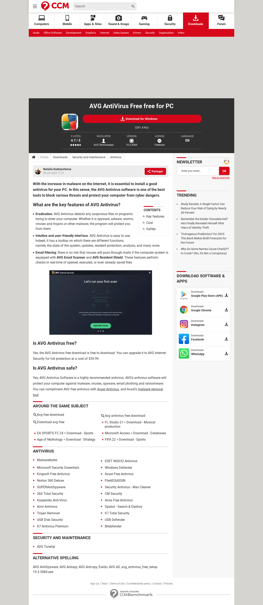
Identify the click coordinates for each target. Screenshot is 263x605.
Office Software (53, 32)
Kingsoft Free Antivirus (53, 474)
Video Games (121, 32)
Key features (155, 216)
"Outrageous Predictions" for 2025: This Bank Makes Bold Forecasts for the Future (203, 238)
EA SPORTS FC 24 (50, 433)
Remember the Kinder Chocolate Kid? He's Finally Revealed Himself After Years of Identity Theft (204, 223)
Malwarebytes (47, 460)
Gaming (144, 20)
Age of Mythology (50, 439)
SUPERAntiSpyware (51, 487)
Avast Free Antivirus (119, 474)
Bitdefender (113, 526)
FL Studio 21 (114, 422)
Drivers (137, 32)
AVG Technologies (104, 144)
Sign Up (94, 583)
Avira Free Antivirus (119, 500)
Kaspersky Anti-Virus (52, 500)
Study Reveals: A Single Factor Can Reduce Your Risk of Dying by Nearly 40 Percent (203, 208)
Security (170, 20)
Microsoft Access (117, 433)
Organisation (166, 32)
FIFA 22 (110, 439)
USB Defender (115, 520)
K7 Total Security (117, 513)
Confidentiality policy (138, 583)
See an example (221, 177)
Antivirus (115, 157)
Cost (149, 223)
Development (73, 32)
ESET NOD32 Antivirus (121, 461)
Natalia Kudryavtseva (57, 169)
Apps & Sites (93, 20)
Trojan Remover (48, 513)
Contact (157, 583)
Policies (168, 583)
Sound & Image (118, 20)
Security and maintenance (88, 157)
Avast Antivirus (108, 389)
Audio (36, 32)
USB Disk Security (50, 520)
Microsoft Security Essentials (58, 468)
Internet (104, 32)
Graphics (90, 32)
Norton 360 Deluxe (50, 480)
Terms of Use (117, 583)
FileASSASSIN (115, 480)
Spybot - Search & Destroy (123, 507)
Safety (151, 229)
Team (105, 583)
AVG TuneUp (46, 547)
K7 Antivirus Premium (52, 526)
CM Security (113, 494)
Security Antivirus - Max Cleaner (128, 487)
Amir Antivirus (47, 507)
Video (181, 32)
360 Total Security (50, 494)
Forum (221, 20)
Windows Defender (118, 468)
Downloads (195, 20)
